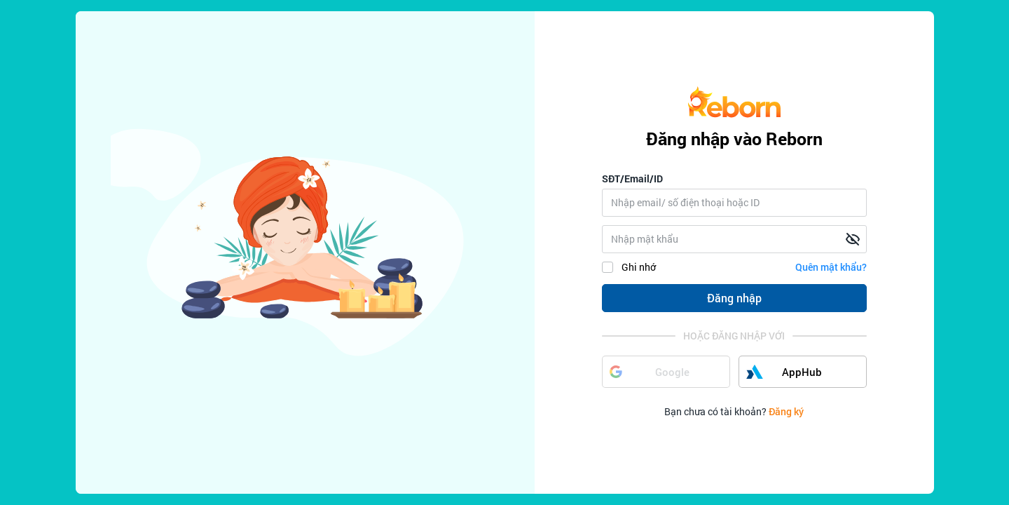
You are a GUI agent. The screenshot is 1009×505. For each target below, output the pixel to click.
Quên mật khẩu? (831, 267)
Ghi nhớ (629, 267)
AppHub (784, 371)
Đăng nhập (734, 297)
